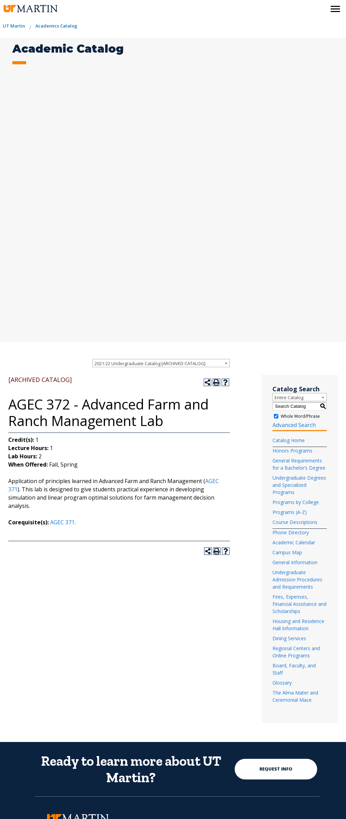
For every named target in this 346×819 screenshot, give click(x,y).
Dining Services (289, 638)
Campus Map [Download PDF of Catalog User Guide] (287, 552)
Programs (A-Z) (289, 512)
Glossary (282, 682)
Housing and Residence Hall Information (298, 625)
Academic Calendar (293, 542)
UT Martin (14, 26)
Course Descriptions (294, 522)
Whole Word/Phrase (300, 416)
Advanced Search (294, 425)
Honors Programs (292, 450)
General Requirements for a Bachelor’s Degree (298, 464)
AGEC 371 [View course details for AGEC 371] (62, 522)
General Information (294, 562)
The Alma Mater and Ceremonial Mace (295, 696)
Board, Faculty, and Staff (294, 669)
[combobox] (161, 363)
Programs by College (295, 502)
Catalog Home (288, 440)
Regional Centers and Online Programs (296, 652)
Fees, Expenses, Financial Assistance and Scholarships (299, 603)
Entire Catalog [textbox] (289, 397)
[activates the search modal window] (320, 7)
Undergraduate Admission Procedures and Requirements (297, 579)
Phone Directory (290, 532)
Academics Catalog (56, 26)
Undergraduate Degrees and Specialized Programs (299, 484)
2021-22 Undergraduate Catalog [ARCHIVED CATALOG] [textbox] (149, 363)
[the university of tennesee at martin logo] (30, 9)
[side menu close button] (335, 9)
